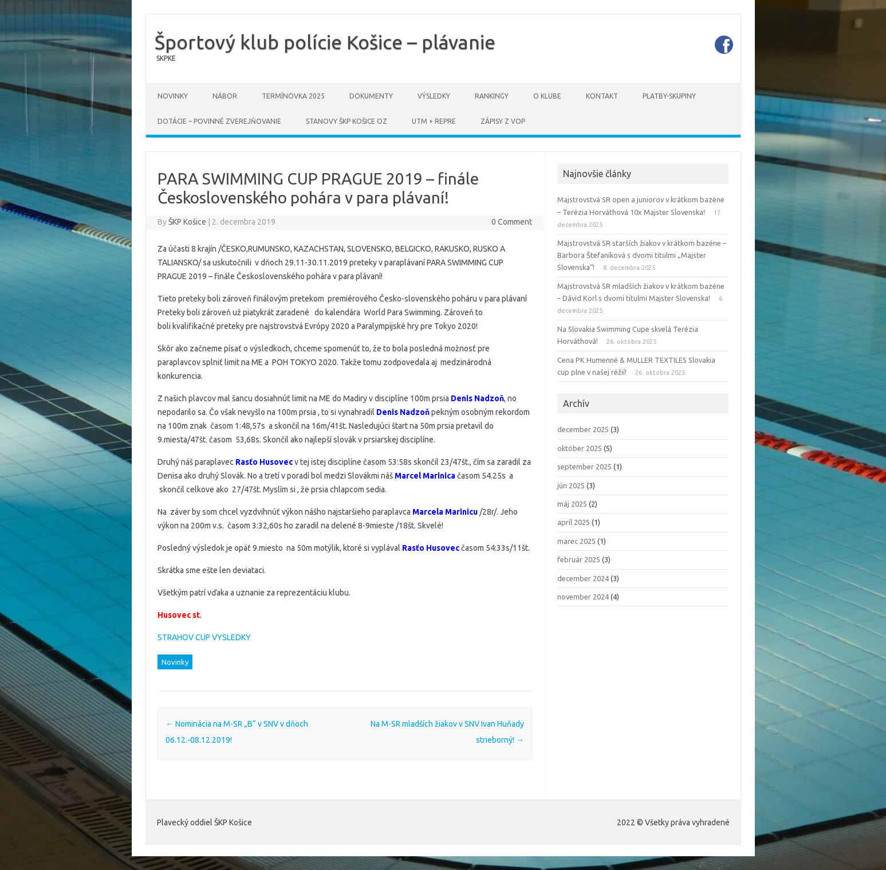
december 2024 (583, 578)
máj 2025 (572, 504)
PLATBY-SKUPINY (669, 96)
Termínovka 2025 (293, 96)
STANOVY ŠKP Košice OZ (346, 121)
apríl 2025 (573, 522)
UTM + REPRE (434, 121)
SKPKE (166, 58)
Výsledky (434, 96)
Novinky (172, 96)
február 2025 (578, 559)
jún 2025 (571, 485)
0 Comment (511, 221)
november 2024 (583, 597)
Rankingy (492, 96)
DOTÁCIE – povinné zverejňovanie (219, 121)
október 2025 (579, 448)
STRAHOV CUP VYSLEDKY (204, 637)
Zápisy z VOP (503, 121)
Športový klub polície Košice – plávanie (325, 42)
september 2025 (584, 467)
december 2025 (583, 429)
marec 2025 (576, 541)
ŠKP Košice (187, 221)
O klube (547, 96)
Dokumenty (371, 96)
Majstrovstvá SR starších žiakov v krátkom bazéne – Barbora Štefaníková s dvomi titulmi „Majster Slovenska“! (641, 255)
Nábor (224, 96)
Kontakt (602, 96)
